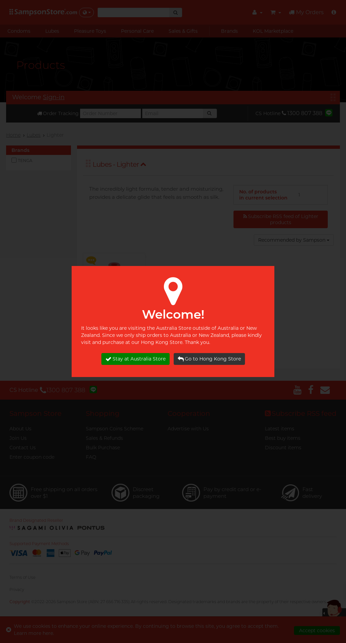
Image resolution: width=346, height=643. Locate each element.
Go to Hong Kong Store (209, 359)
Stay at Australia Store (135, 359)
